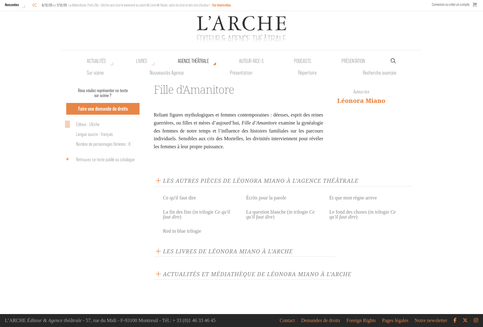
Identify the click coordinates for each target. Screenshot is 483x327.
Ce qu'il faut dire (179, 197)
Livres (141, 61)
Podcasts (302, 61)
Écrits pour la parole (266, 197)
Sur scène (95, 73)
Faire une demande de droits (103, 108)
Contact (287, 320)
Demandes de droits (320, 320)
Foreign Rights (361, 320)
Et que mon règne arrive (353, 197)
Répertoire (307, 73)
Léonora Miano (361, 100)
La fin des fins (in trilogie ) (196, 214)
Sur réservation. (222, 5)
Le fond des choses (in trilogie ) (362, 214)
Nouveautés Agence (167, 73)
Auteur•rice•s (251, 61)
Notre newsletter (431, 320)
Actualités (96, 61)
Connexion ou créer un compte (450, 4)
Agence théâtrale (193, 61)
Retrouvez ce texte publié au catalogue (99, 159)
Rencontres (12, 4)
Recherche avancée (379, 73)
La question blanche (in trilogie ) (280, 214)
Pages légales (395, 320)
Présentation (241, 73)
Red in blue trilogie (182, 231)
